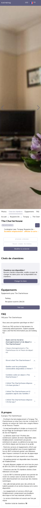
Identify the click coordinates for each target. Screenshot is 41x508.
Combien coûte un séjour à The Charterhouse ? (20, 376)
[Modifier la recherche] (20, 249)
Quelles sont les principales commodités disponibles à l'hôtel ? (20, 368)
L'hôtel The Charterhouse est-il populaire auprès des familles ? (20, 393)
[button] (2, 107)
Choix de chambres (16, 212)
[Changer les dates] (20, 281)
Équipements (29, 212)
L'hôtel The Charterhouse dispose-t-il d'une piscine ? (20, 385)
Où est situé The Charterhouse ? (20, 361)
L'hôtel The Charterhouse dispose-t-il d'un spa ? (20, 401)
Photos (4, 212)
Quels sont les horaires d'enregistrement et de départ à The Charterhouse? (20, 342)
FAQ (37, 212)
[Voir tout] (20, 307)
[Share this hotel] (37, 225)
